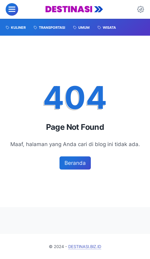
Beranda (75, 163)
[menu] (12, 9)
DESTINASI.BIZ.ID (84, 246)
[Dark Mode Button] (140, 9)
